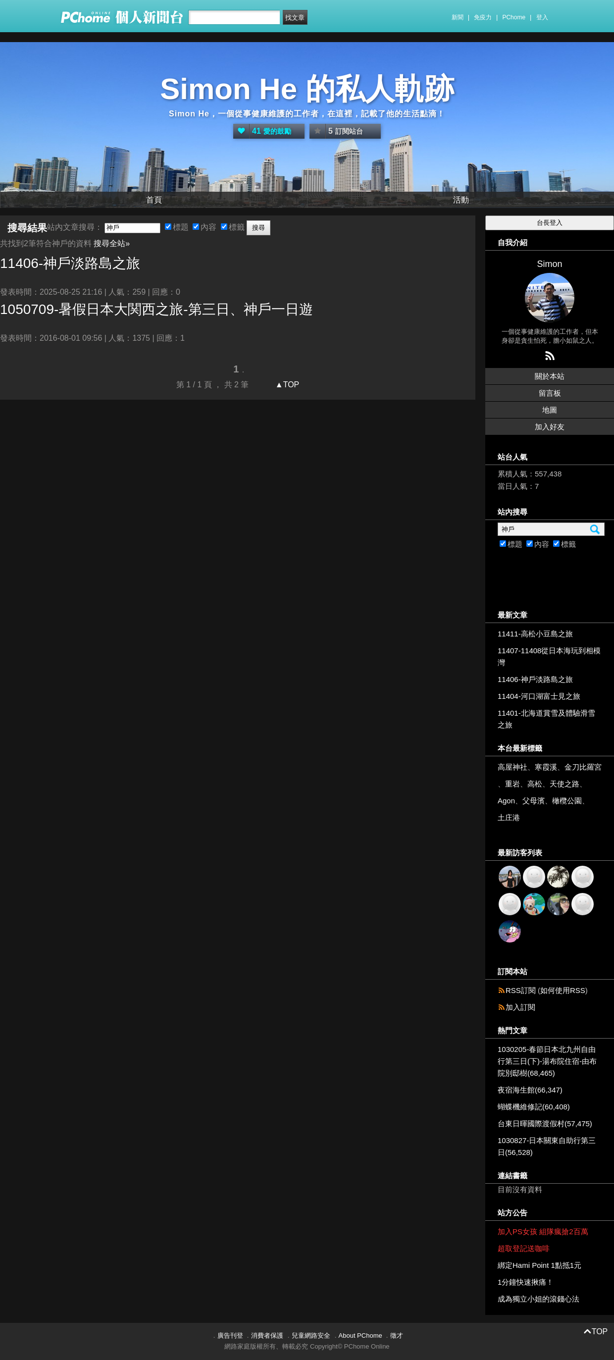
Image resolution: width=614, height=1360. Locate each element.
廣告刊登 (230, 1335)
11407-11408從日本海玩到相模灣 (549, 656)
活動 (461, 200)
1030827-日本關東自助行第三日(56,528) (547, 1146)
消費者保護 (267, 1335)
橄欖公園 (567, 800)
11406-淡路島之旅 (70, 263)
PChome (513, 17)
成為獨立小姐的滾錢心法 (538, 1299)
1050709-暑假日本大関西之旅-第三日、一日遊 (156, 309)
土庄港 (509, 817)
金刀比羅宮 (583, 767)
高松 (534, 784)
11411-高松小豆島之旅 (535, 633)
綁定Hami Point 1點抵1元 (539, 1265)
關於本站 (549, 376)
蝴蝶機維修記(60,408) (534, 1106)
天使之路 (564, 784)
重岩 (512, 784)
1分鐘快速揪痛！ (526, 1282)
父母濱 (533, 800)
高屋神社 (512, 767)
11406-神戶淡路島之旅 (535, 679)
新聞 (457, 17)
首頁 (154, 200)
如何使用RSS (562, 990)
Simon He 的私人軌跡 (307, 88)
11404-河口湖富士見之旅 (539, 696)
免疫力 (483, 17)
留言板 (550, 393)
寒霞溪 (546, 767)
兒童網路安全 (311, 1335)
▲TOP (286, 384)
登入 (542, 17)
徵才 (396, 1335)
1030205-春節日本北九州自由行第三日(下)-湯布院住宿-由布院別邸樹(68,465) (547, 1061)
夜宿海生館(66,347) (530, 1090)
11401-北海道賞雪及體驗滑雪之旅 (546, 719)
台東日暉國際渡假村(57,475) (545, 1123)
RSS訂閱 (521, 990)
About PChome (360, 1335)
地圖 (549, 410)
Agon (506, 800)
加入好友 (549, 426)
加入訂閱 (520, 1007)
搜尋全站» (112, 243)
